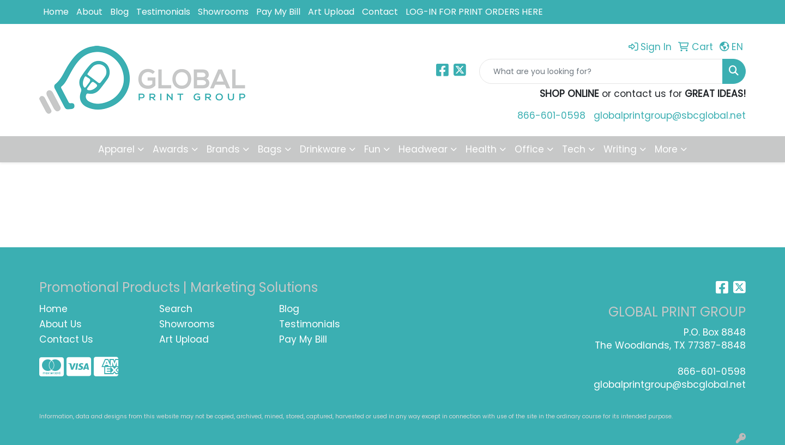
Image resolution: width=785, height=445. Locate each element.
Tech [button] (573, 149)
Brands (223, 149)
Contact (380, 11)
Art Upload (331, 11)
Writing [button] (620, 149)
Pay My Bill (278, 11)
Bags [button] (270, 149)
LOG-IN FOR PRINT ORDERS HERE (474, 11)
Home (56, 11)
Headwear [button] (423, 149)
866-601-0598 (551, 115)
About (89, 11)
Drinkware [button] (323, 149)
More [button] (666, 149)
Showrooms (223, 11)
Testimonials (163, 11)
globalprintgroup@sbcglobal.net (670, 115)
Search (175, 308)
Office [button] (529, 149)
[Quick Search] (601, 71)
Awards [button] (171, 149)
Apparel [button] (116, 149)
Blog (119, 11)
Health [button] (481, 149)
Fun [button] (372, 149)
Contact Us (66, 339)
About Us (60, 324)
